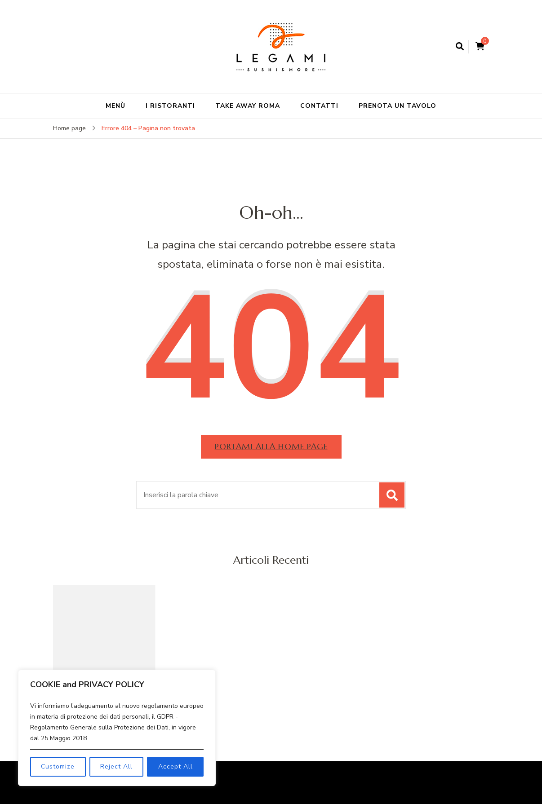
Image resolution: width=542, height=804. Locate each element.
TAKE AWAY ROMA (247, 106)
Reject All (116, 766)
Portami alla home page (271, 446)
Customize (58, 766)
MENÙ (115, 106)
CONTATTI (319, 106)
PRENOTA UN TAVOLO (397, 106)
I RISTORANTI (170, 106)
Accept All (175, 766)
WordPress (270, 789)
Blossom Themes (413, 776)
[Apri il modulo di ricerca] (459, 46)
